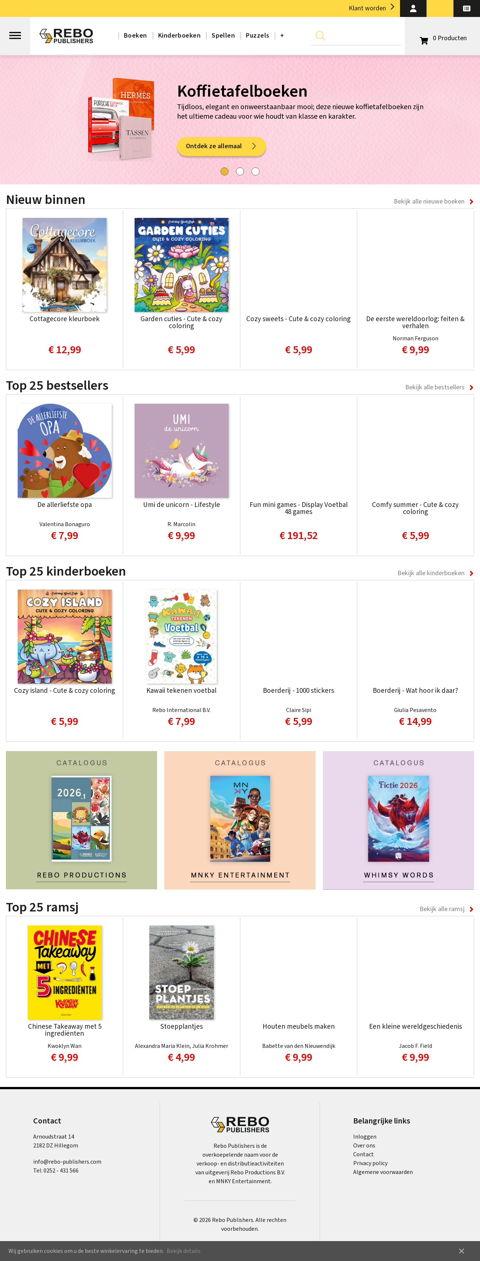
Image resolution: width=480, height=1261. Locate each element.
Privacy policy (370, 1163)
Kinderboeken (179, 35)
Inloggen (364, 1137)
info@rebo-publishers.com (67, 1162)
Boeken (135, 35)
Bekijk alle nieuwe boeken (429, 201)
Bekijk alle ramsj (442, 909)
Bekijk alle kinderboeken (431, 573)
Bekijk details (184, 1251)
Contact (363, 1154)
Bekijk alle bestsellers (435, 387)
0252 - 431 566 (61, 1171)
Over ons (364, 1146)
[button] (413, 8)
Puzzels (257, 35)
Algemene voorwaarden (383, 1172)
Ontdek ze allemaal (221, 146)
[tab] (224, 171)
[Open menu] (15, 32)
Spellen (223, 35)
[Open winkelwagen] (442, 38)
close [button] (461, 1251)
